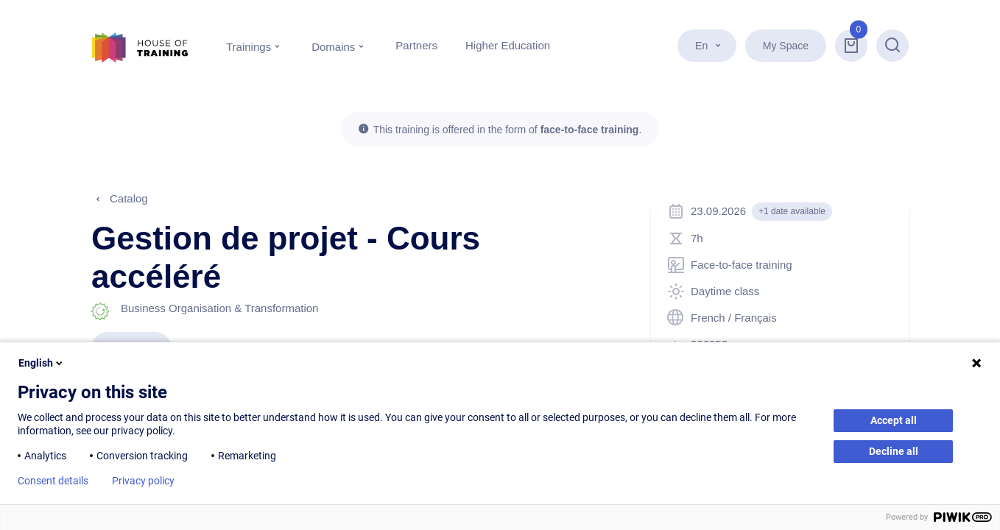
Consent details (53, 481)
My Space (786, 46)
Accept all (893, 420)
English (41, 363)
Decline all (893, 451)
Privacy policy (143, 481)
